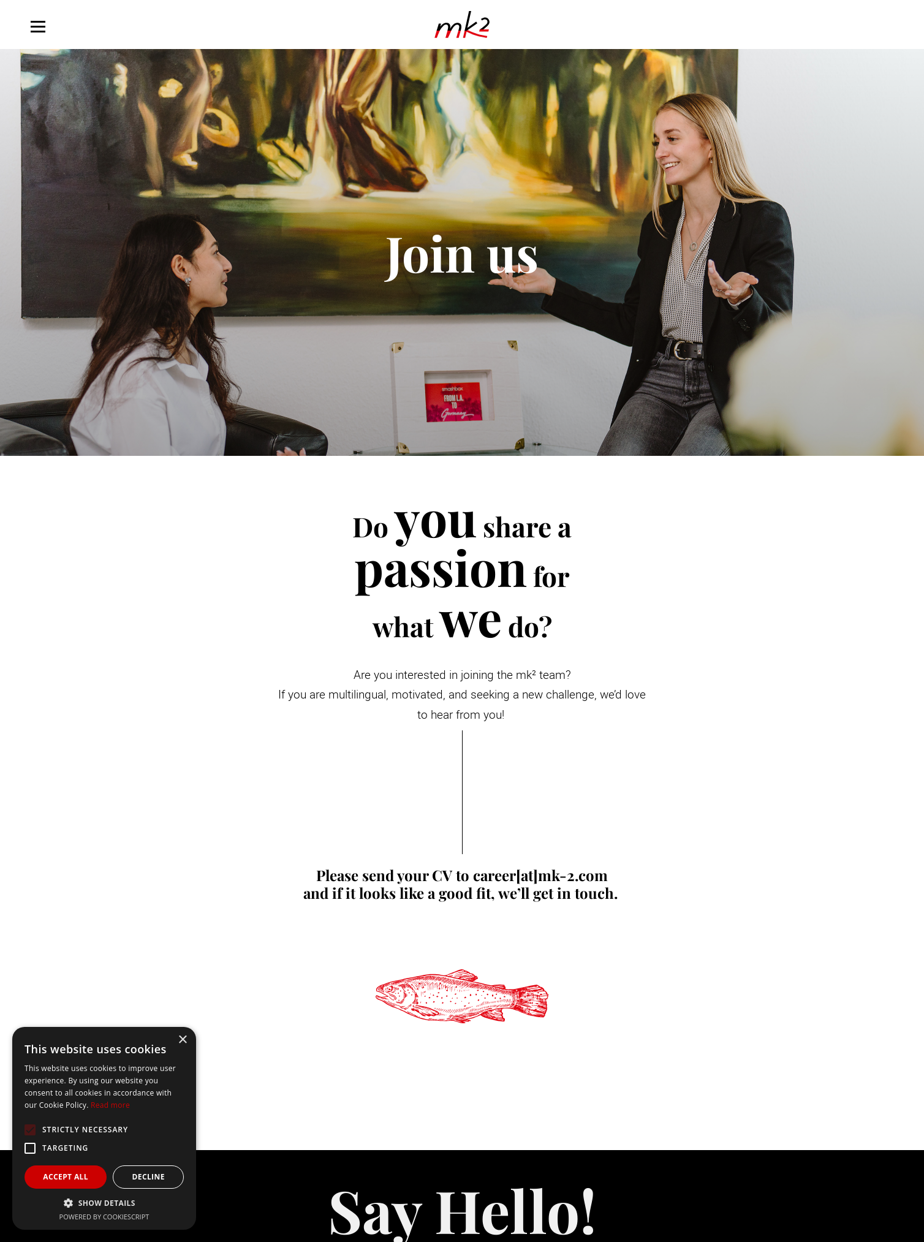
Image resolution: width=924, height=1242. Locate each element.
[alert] (104, 1128)
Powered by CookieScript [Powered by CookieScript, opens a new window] (104, 1216)
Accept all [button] (65, 1177)
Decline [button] (148, 1177)
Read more (110, 1105)
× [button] (182, 1040)
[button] (104, 1203)
